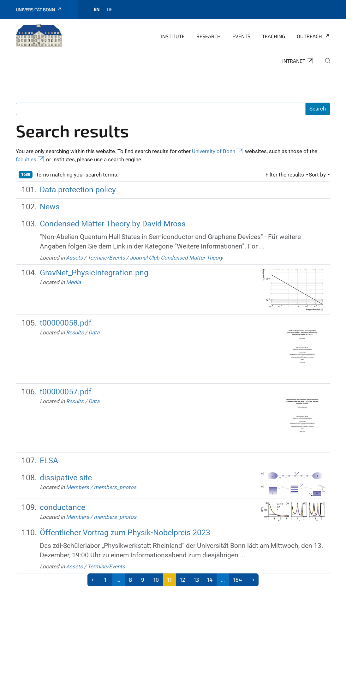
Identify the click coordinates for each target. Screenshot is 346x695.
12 (182, 579)
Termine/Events (106, 258)
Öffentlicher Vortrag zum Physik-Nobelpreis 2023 (125, 532)
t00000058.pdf (66, 322)
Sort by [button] (317, 174)
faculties (30, 159)
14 (209, 579)
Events (241, 36)
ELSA (49, 460)
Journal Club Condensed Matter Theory (176, 258)
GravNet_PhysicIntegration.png (94, 272)
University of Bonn (218, 151)
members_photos (115, 487)
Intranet (297, 61)
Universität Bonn (39, 9)
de (109, 9)
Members (77, 487)
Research (208, 36)
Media (73, 282)
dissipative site (66, 477)
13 (196, 579)
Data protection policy (78, 189)
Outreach (313, 36)
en (96, 9)
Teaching (273, 36)
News (50, 206)
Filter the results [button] (284, 174)
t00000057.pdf (66, 391)
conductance (62, 507)
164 (237, 579)
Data (93, 332)
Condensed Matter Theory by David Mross (113, 223)
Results (75, 332)
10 (156, 579)
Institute (173, 36)
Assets (74, 258)
